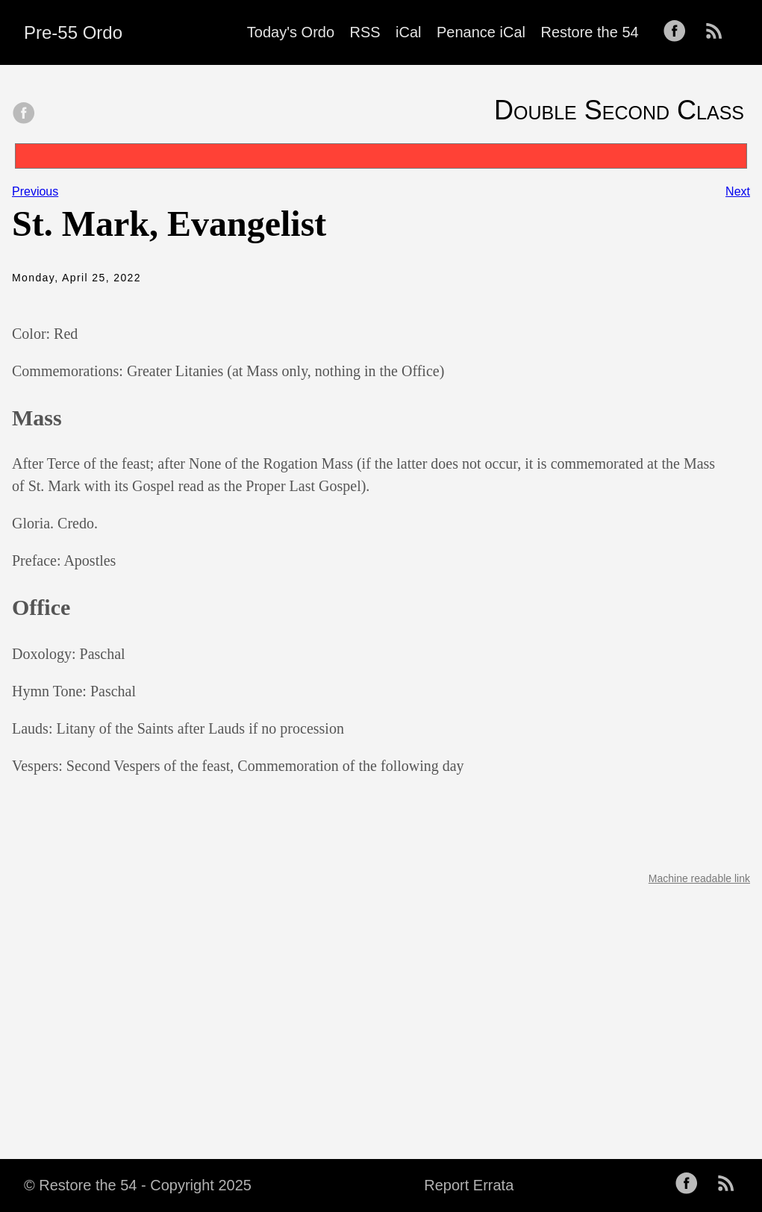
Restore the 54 (589, 32)
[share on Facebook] (24, 114)
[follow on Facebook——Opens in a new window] (679, 32)
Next (737, 191)
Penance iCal (481, 32)
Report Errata (468, 1185)
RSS (365, 32)
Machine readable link (699, 878)
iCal (408, 32)
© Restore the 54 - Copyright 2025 (138, 1185)
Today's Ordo (290, 32)
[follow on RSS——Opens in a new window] (718, 32)
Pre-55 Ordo (73, 32)
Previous (35, 191)
